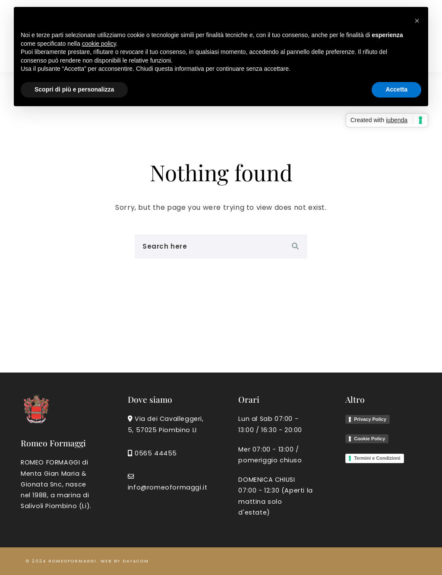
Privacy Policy (370, 419)
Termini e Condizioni (377, 458)
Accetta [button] (396, 89)
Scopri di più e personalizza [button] (74, 89)
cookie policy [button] (99, 43)
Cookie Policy (369, 438)
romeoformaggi (72, 561)
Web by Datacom (125, 561)
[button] (417, 21)
